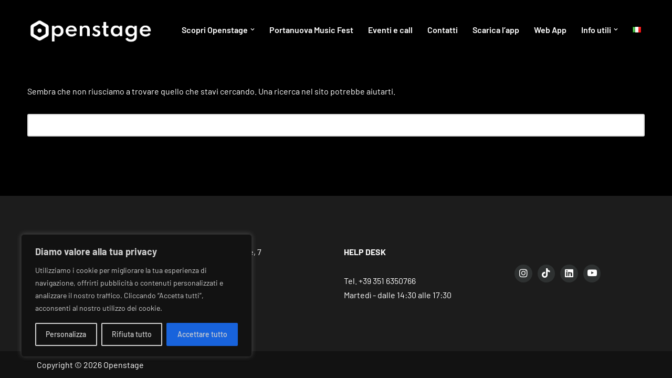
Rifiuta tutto (132, 334)
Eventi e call (390, 30)
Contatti (442, 30)
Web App (550, 30)
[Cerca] (324, 125)
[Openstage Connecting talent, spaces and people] (90, 29)
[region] (136, 295)
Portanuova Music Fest (311, 30)
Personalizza (66, 334)
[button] (252, 29)
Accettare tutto (202, 334)
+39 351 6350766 (387, 281)
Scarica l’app (495, 30)
